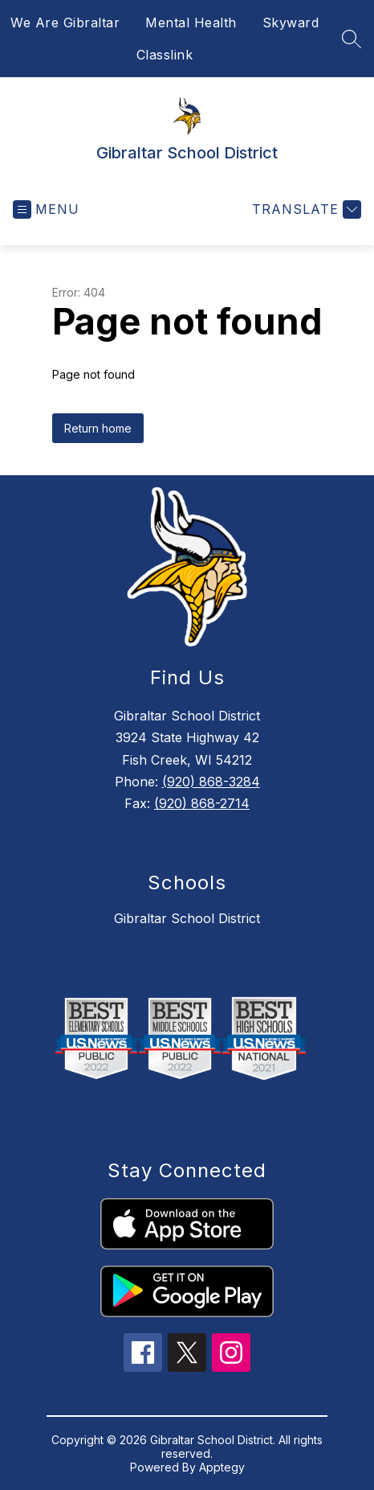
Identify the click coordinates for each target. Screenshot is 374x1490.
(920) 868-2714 (202, 803)
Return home (98, 428)
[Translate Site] (304, 209)
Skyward (290, 22)
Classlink (164, 55)
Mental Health (191, 22)
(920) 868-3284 (211, 782)
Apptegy (222, 1467)
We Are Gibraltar (65, 22)
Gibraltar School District (187, 918)
